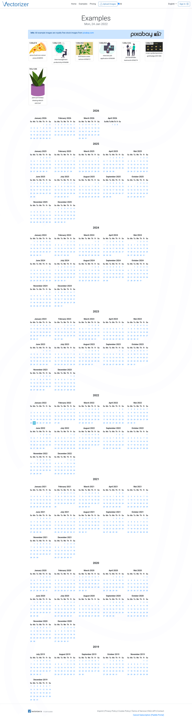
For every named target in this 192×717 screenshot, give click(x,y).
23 (47, 135)
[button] (172, 4)
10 (50, 128)
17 (50, 131)
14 (40, 131)
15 (43, 131)
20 (37, 135)
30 (47, 138)
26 (34, 138)
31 (50, 138)
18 (31, 135)
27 (37, 138)
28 (40, 138)
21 (40, 135)
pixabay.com (88, 33)
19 (34, 135)
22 (43, 135)
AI (120, 4)
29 (43, 138)
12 (34, 131)
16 (47, 131)
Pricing (93, 4)
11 (31, 131)
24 (50, 135)
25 (31, 138)
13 (37, 131)
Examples (83, 4)
